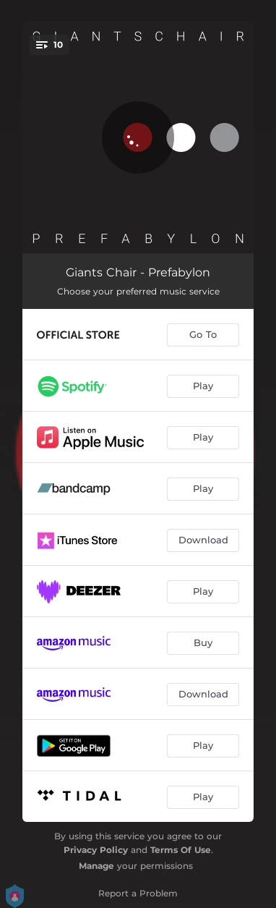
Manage (96, 865)
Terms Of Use (180, 849)
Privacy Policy (96, 849)
